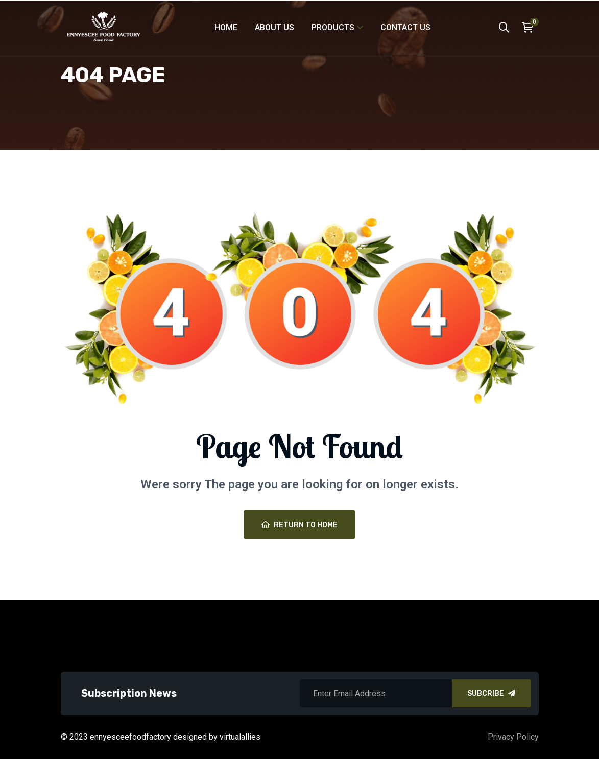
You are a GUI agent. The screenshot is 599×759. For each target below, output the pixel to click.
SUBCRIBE (491, 693)
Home (225, 27)
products (333, 27)
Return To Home (299, 525)
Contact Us (405, 27)
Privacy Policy (513, 737)
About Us (274, 27)
